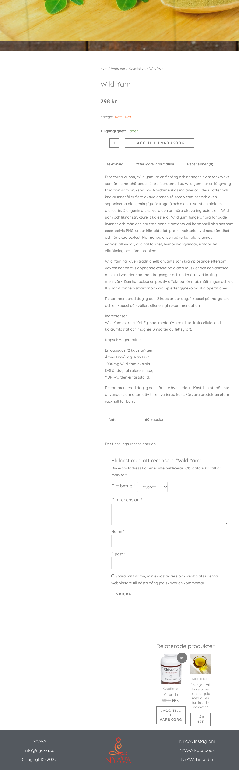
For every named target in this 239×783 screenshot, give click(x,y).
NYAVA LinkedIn (197, 772)
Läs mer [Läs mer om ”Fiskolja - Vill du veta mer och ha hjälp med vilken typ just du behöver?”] (204, 731)
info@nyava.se (39, 763)
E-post (118, 556)
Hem (104, 68)
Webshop (119, 68)
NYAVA (39, 754)
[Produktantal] (114, 143)
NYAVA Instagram (197, 754)
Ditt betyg (123, 486)
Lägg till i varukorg (159, 143)
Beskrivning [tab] (115, 164)
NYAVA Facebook (197, 763)
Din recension (126, 501)
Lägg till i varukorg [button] (173, 725)
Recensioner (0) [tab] (210, 164)
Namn (117, 533)
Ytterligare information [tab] (160, 164)
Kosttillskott (139, 68)
